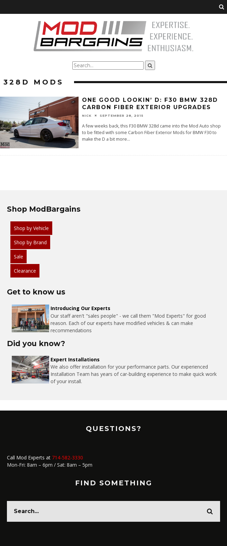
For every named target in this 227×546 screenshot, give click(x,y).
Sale (18, 256)
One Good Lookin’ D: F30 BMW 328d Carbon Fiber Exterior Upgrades (150, 104)
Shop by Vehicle (31, 228)
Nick (87, 115)
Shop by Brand (30, 242)
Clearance (25, 270)
